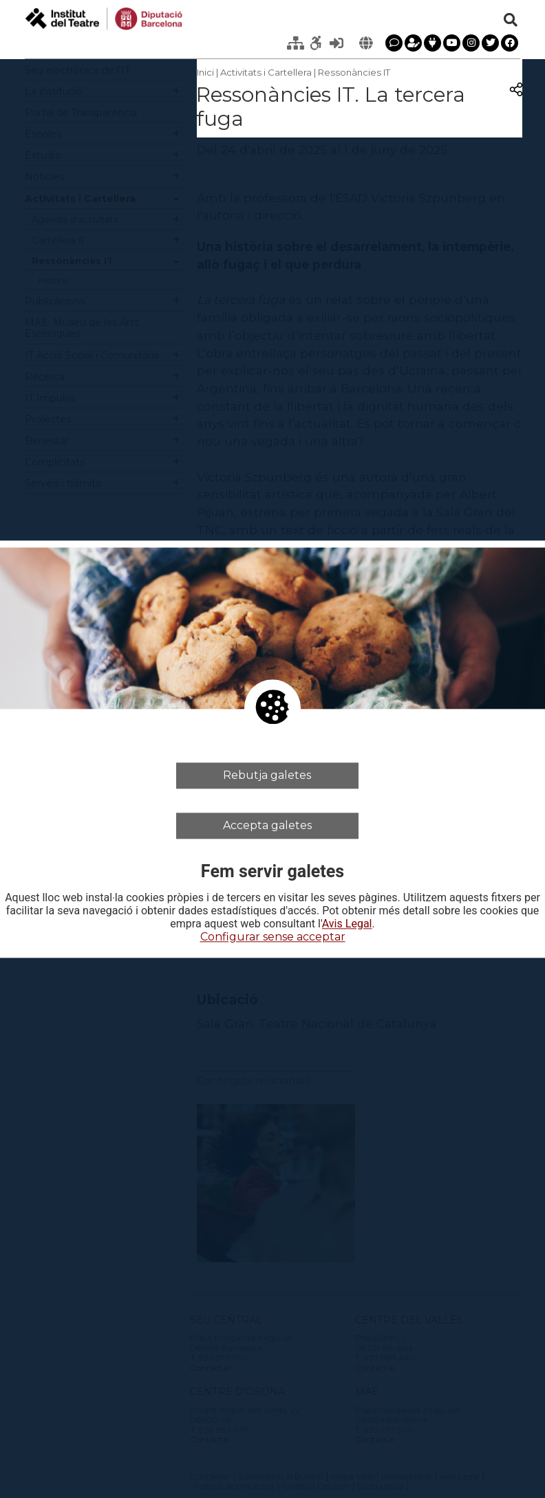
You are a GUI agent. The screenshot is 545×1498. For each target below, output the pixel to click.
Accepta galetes (267, 825)
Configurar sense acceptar (272, 937)
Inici (205, 72)
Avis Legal (347, 924)
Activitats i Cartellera (266, 72)
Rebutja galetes (267, 775)
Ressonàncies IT (354, 72)
